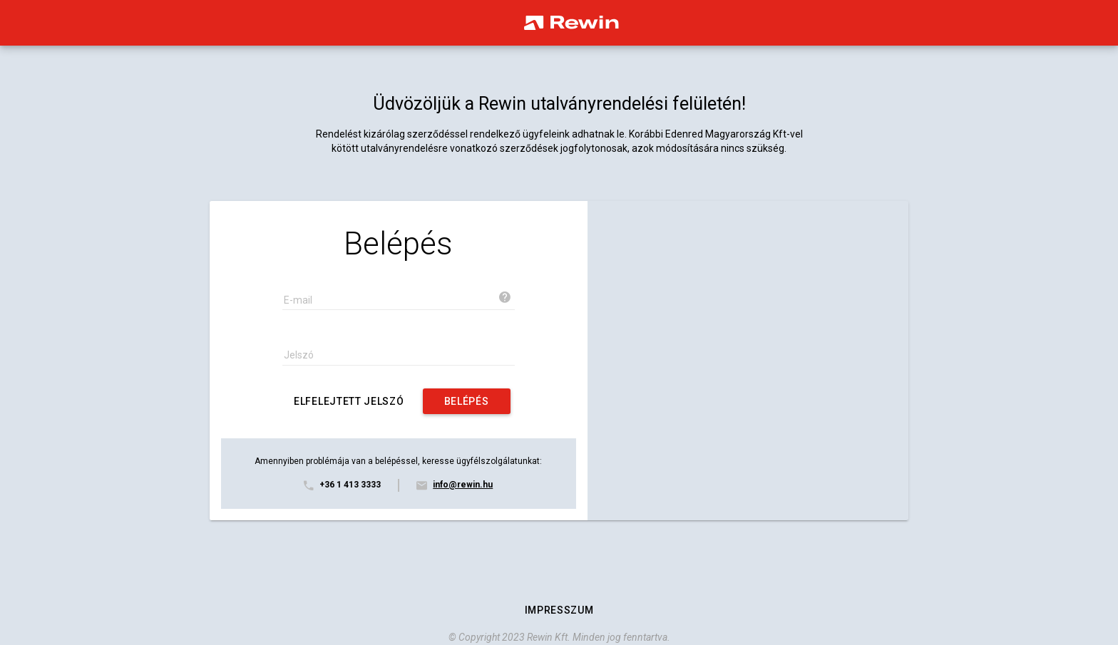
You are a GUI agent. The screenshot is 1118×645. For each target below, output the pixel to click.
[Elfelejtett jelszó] (349, 401)
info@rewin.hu (463, 485)
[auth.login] (467, 401)
